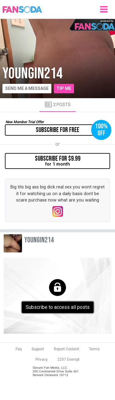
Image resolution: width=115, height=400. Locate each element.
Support (38, 349)
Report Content (66, 349)
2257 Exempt (69, 359)
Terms (94, 349)
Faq (19, 349)
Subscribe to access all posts (58, 307)
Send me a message (27, 88)
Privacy (41, 359)
